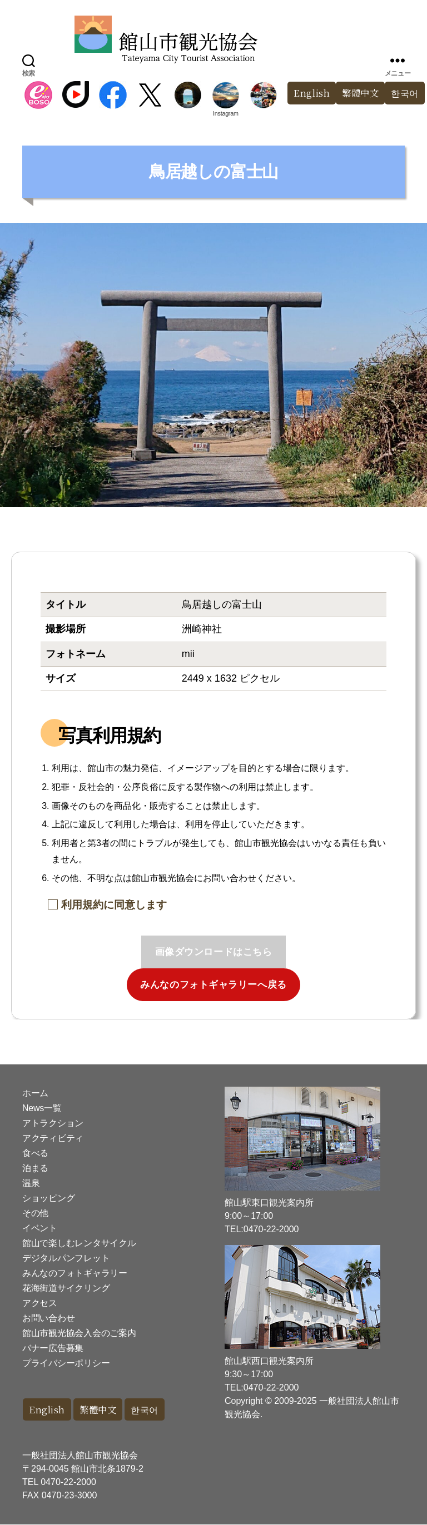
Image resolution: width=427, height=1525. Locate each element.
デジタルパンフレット (66, 1258)
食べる (35, 1153)
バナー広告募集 (52, 1348)
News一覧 (41, 1108)
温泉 (30, 1183)
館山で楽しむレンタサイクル (79, 1243)
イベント (39, 1228)
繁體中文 (357, 93)
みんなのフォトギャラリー (74, 1273)
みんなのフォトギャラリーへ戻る (213, 984)
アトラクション (52, 1123)
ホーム (35, 1093)
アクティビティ (52, 1138)
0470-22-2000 (68, 1482)
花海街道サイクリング (66, 1288)
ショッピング (48, 1198)
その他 (35, 1213)
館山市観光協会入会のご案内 (79, 1333)
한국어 (149, 1410)
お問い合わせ (48, 1318)
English (307, 93)
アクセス (39, 1303)
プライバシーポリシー (66, 1363)
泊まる (35, 1168)
